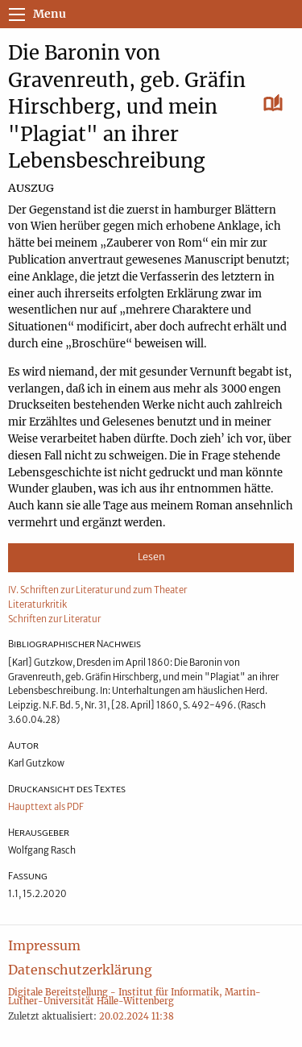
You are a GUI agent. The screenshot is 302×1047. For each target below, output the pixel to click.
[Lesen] (273, 104)
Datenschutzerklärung (80, 970)
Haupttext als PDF (46, 806)
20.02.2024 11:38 (136, 1016)
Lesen (151, 557)
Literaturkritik (37, 604)
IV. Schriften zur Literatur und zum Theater (97, 590)
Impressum (44, 945)
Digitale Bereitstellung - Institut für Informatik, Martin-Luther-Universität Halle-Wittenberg (134, 997)
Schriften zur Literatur (54, 619)
